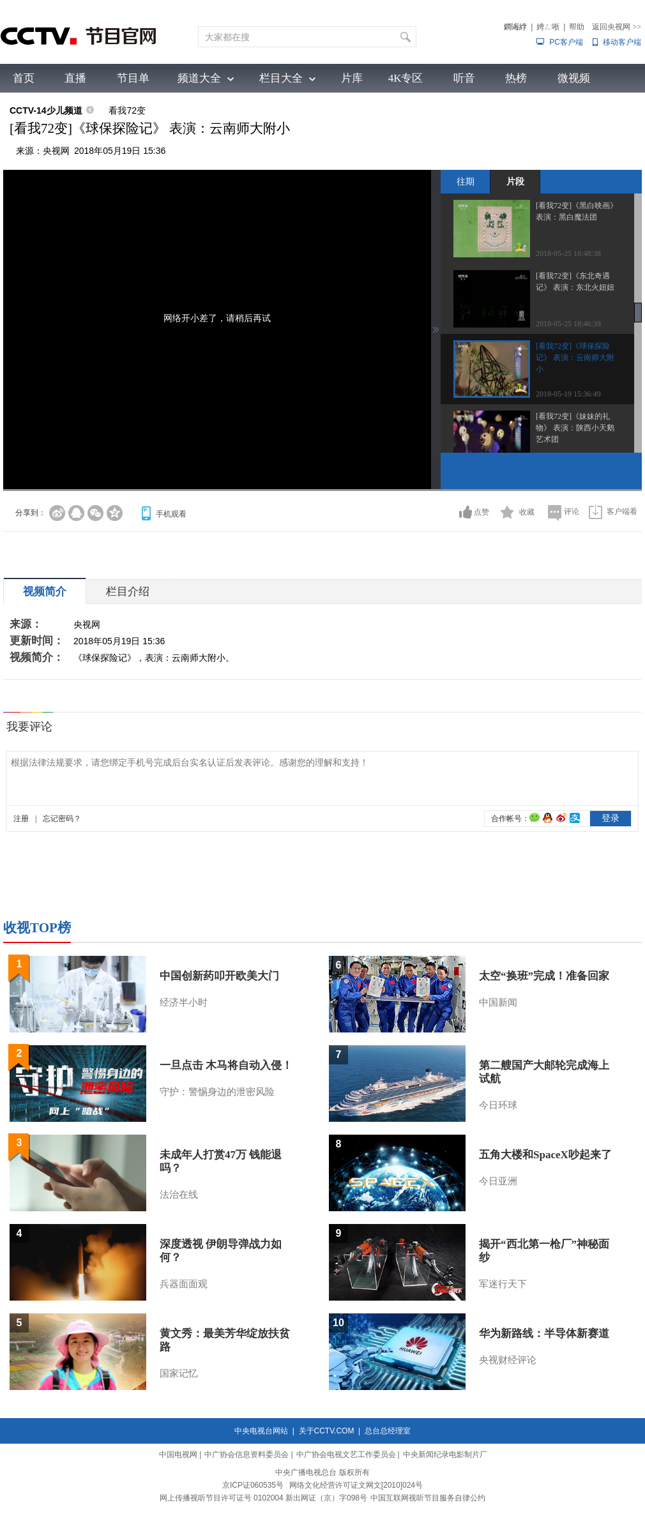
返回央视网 (616, 26)
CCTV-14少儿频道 (46, 110)
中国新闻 (498, 1002)
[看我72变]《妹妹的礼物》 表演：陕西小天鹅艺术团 (575, 428)
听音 (464, 78)
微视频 (574, 78)
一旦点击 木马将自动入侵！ (226, 1065)
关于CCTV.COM (326, 1430)
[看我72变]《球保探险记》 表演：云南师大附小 (575, 358)
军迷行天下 (503, 1284)
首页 (23, 78)
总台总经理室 (388, 1430)
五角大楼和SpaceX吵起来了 (545, 1155)
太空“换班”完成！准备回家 (544, 976)
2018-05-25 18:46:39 (568, 323)
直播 (75, 78)
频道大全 (199, 78)
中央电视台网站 (261, 1430)
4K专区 (405, 78)
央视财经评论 (507, 1360)
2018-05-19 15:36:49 (568, 393)
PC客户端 (566, 42)
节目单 (133, 78)
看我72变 (127, 110)
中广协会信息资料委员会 (246, 1454)
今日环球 (498, 1105)
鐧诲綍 (515, 26)
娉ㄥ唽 (547, 26)
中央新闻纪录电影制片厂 (445, 1454)
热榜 (516, 78)
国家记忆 (179, 1373)
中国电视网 (178, 1454)
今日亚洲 (498, 1181)
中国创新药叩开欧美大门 (219, 976)
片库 (352, 78)
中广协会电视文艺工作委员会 (346, 1454)
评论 (571, 511)
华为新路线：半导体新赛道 (544, 1333)
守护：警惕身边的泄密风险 (217, 1092)
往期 (465, 181)
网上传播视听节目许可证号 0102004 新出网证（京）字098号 (263, 1497)
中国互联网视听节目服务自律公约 (427, 1497)
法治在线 (179, 1195)
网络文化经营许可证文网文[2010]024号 (356, 1485)
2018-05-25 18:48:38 (568, 253)
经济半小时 (184, 1002)
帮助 (576, 26)
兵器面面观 (184, 1284)
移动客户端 (622, 42)
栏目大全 (281, 78)
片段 (515, 181)
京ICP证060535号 (253, 1485)
